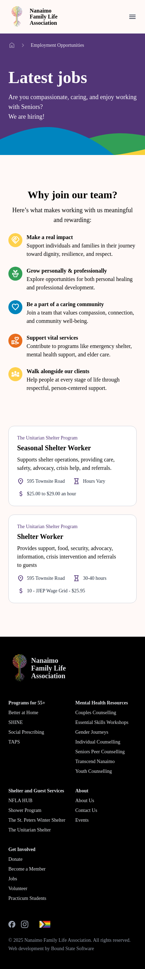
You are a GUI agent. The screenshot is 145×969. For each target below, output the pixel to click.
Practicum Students (27, 898)
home (11, 45)
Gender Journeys (91, 732)
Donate (15, 859)
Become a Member (27, 869)
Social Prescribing (26, 732)
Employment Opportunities (57, 45)
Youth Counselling (93, 771)
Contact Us (86, 810)
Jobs (12, 878)
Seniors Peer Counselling (100, 751)
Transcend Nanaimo (95, 761)
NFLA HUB (20, 800)
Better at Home (23, 712)
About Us (84, 800)
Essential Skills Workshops (102, 722)
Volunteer (17, 888)
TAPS (14, 742)
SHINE (15, 722)
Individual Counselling (98, 742)
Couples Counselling (95, 712)
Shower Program (25, 810)
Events (82, 820)
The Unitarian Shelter (29, 830)
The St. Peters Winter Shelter (36, 820)
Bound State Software (72, 948)
